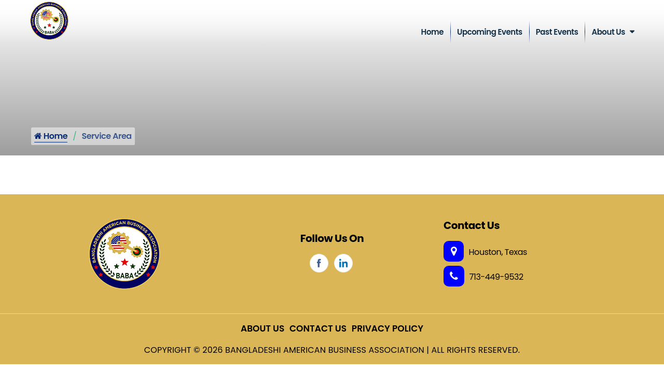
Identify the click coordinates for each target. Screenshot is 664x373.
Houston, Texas (485, 252)
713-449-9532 (483, 277)
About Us (608, 31)
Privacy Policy (387, 328)
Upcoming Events (489, 31)
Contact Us (318, 328)
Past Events (557, 31)
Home (432, 31)
